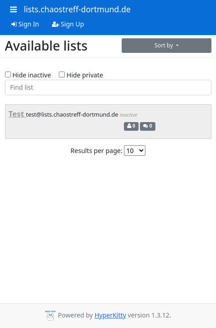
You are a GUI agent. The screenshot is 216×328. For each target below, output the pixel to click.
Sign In (25, 24)
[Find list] (108, 87)
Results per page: (97, 150)
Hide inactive (28, 75)
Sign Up (68, 24)
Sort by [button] (164, 45)
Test (17, 113)
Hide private (81, 75)
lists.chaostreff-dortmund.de (77, 9)
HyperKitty (110, 315)
